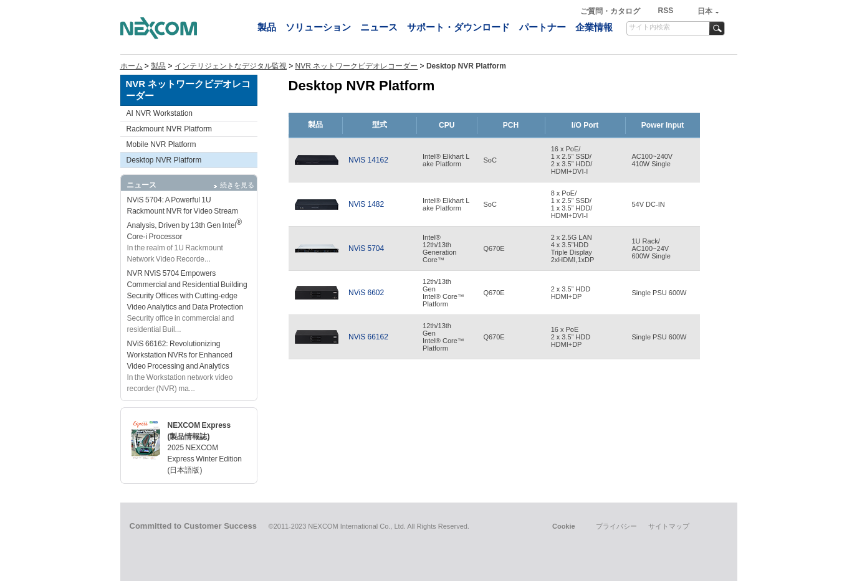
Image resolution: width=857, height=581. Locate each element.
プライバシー (616, 526)
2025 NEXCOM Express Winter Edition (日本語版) (205, 459)
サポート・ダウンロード (458, 27)
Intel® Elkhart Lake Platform (446, 160)
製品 (266, 27)
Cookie (563, 526)
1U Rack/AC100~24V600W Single (650, 248)
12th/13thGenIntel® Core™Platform (443, 293)
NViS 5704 (366, 248)
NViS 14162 (368, 160)
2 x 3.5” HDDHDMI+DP (571, 292)
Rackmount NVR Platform (169, 129)
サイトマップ (668, 526)
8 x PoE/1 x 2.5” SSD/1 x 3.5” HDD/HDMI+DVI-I (572, 204)
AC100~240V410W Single (652, 160)
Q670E (493, 248)
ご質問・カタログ (611, 11)
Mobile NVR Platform (161, 144)
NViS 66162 (368, 337)
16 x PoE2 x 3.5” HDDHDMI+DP (571, 337)
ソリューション (318, 27)
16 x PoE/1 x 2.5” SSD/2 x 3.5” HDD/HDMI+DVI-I (572, 160)
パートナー (542, 27)
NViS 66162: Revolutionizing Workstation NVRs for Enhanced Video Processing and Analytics (180, 355)
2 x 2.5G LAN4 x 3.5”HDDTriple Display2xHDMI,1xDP (573, 248)
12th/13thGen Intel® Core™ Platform (443, 337)
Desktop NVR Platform (164, 160)
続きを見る (237, 185)
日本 (704, 11)
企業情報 (594, 27)
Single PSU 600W (658, 292)
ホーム (131, 66)
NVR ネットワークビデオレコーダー (356, 66)
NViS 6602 (366, 292)
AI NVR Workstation (160, 113)
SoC (489, 160)
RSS (665, 10)
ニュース (379, 27)
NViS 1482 (366, 204)
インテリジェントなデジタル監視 (231, 66)
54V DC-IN (647, 204)
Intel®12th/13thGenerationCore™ (439, 248)
